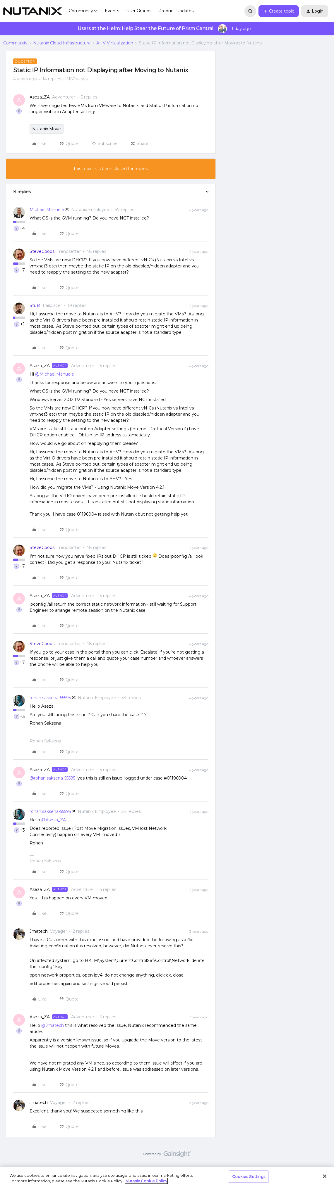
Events (112, 10)
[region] (167, 1177)
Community (15, 43)
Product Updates (175, 10)
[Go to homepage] (32, 11)
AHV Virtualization (114, 43)
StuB (35, 305)
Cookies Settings (248, 1176)
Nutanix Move (46, 129)
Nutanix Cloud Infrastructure (62, 43)
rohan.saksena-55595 (50, 697)
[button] (278, 11)
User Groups (138, 10)
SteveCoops (42, 251)
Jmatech (39, 931)
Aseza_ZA (40, 97)
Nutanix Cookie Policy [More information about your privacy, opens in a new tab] (146, 1181)
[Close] (324, 1176)
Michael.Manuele (47, 209)
